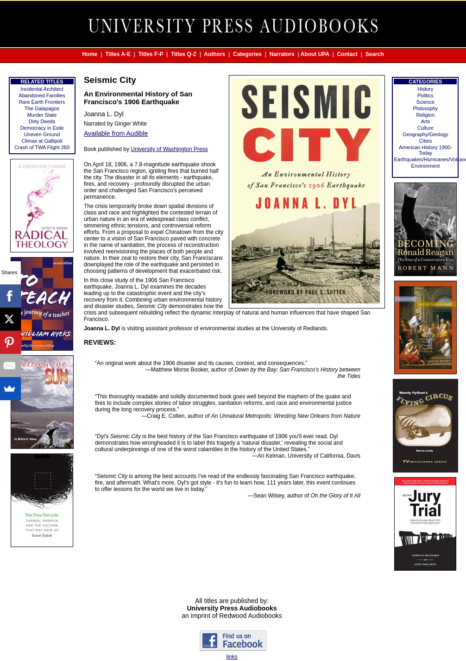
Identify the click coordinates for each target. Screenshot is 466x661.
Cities (425, 141)
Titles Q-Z (183, 54)
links (231, 657)
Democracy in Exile (41, 128)
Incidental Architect (41, 89)
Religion (425, 115)
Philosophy (425, 108)
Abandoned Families (42, 95)
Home (89, 54)
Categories (247, 54)
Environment (425, 166)
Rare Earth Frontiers (42, 102)
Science (425, 102)
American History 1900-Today (425, 150)
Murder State (42, 115)
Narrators (282, 54)
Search (374, 54)
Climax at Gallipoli (41, 141)
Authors (214, 54)
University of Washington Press (169, 149)
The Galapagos (42, 108)
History (425, 89)
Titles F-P (151, 54)
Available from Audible (116, 133)
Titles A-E (118, 54)
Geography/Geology (425, 134)
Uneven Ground (42, 134)
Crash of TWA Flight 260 (41, 147)
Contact (347, 54)
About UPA (315, 54)
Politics (425, 95)
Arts (425, 121)
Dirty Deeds (42, 121)
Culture (425, 128)
